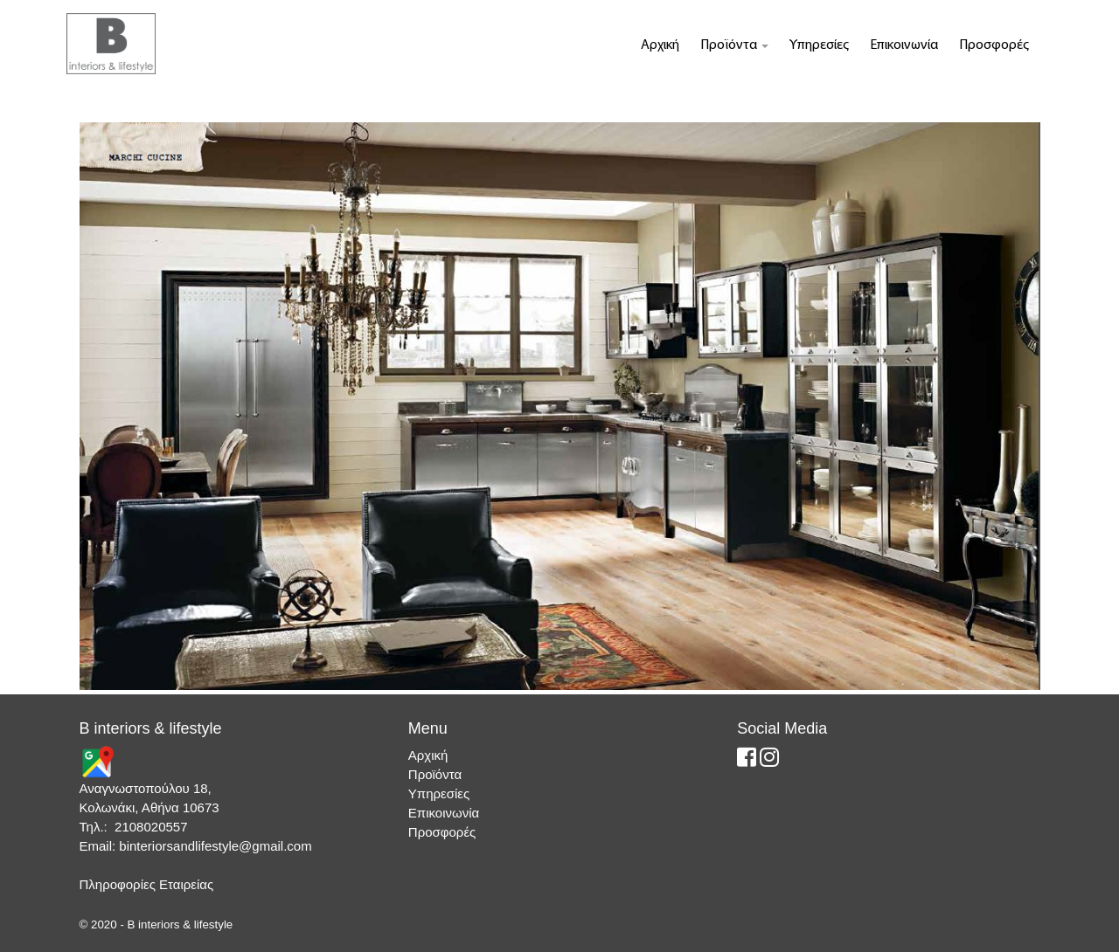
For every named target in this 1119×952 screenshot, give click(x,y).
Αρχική (660, 45)
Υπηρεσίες (819, 45)
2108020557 (151, 826)
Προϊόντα (734, 45)
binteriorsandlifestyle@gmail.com (215, 845)
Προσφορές (994, 45)
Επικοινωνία (904, 45)
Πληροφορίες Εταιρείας (147, 884)
